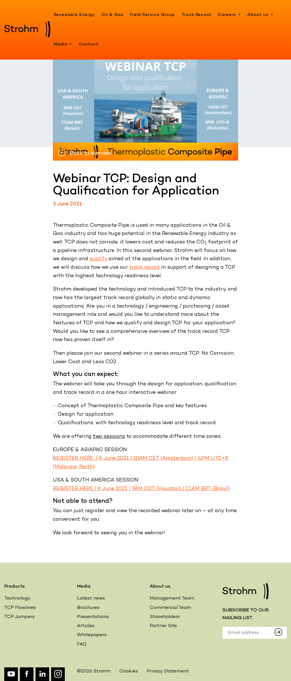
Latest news (91, 598)
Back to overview (85, 153)
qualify (99, 259)
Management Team (172, 598)
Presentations (93, 617)
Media (63, 44)
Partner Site (163, 626)
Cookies (128, 671)
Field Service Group (152, 15)
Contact (89, 44)
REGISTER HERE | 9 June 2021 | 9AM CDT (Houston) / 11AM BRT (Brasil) (141, 488)
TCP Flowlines (20, 608)
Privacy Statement (168, 671)
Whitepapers (92, 635)
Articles (85, 626)
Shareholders (165, 617)
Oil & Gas (112, 15)
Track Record (196, 15)
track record (145, 267)
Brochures (88, 608)
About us (260, 15)
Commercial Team (170, 608)
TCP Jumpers (19, 617)
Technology (17, 598)
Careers (229, 15)
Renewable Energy (74, 15)
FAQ (81, 644)
